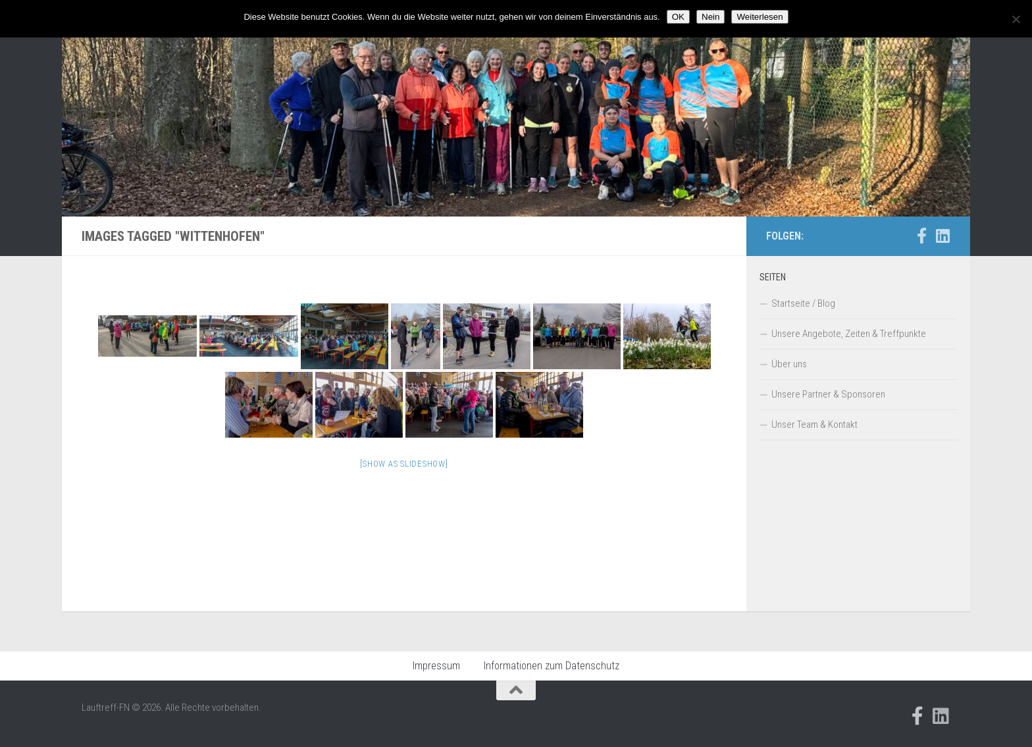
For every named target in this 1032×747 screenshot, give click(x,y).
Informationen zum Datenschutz (551, 665)
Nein (710, 17)
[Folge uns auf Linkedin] (942, 236)
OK (678, 17)
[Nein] (1015, 19)
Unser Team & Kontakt (814, 424)
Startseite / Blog (803, 303)
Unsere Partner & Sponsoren (828, 394)
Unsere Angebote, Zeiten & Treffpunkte (848, 334)
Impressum (436, 665)
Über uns (789, 364)
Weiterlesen (759, 17)
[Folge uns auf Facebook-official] (921, 236)
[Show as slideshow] (404, 464)
